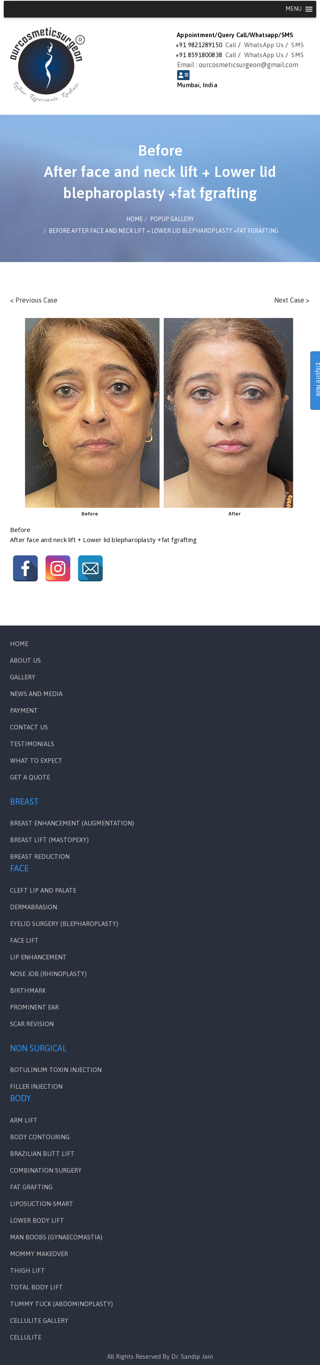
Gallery (22, 677)
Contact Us (29, 727)
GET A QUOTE (30, 777)
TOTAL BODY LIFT (36, 1287)
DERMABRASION (33, 907)
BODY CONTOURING (40, 1136)
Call (230, 44)
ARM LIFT (24, 1120)
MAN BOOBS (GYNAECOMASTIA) (56, 1237)
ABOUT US (25, 660)
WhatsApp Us (264, 44)
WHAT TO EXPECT (36, 760)
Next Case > (292, 300)
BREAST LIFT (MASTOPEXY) (49, 839)
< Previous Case (34, 300)
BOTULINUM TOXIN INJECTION (56, 1069)
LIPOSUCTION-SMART (41, 1203)
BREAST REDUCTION (40, 856)
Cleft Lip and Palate (43, 890)
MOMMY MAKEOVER (39, 1253)
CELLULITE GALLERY (39, 1320)
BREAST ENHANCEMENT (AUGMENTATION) (72, 823)
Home (19, 643)
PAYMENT (24, 710)
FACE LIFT (24, 940)
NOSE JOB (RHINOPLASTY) (48, 973)
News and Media (36, 693)
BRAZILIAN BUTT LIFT (42, 1153)
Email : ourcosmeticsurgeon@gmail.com (237, 64)
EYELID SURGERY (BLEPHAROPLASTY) (64, 923)
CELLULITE (25, 1337)
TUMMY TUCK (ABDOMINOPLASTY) (61, 1303)
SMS (297, 44)
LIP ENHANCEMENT (38, 957)
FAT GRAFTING (31, 1187)
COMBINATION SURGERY (46, 1170)
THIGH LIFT (27, 1270)
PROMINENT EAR (34, 1007)
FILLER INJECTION (36, 1086)
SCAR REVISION (32, 1023)
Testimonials (32, 743)
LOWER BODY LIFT (37, 1220)
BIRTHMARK (28, 990)
